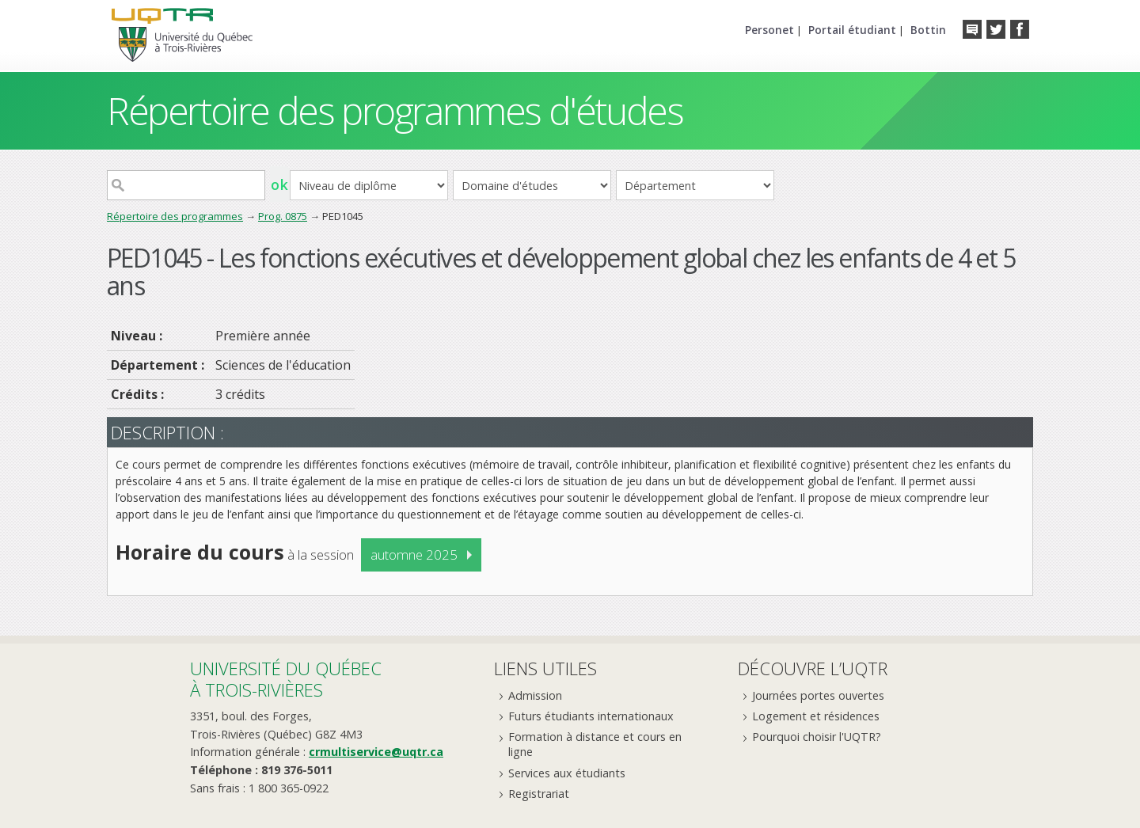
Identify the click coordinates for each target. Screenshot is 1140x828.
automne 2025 (414, 554)
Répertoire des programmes (175, 216)
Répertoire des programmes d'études (394, 110)
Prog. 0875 (282, 216)
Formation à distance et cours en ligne (595, 744)
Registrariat (538, 793)
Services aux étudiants (566, 773)
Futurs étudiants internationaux (591, 716)
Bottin (928, 29)
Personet (769, 29)
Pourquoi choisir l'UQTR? (816, 736)
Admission (535, 695)
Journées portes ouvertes (818, 695)
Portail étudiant (852, 29)
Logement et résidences (816, 716)
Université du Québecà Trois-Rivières (286, 678)
